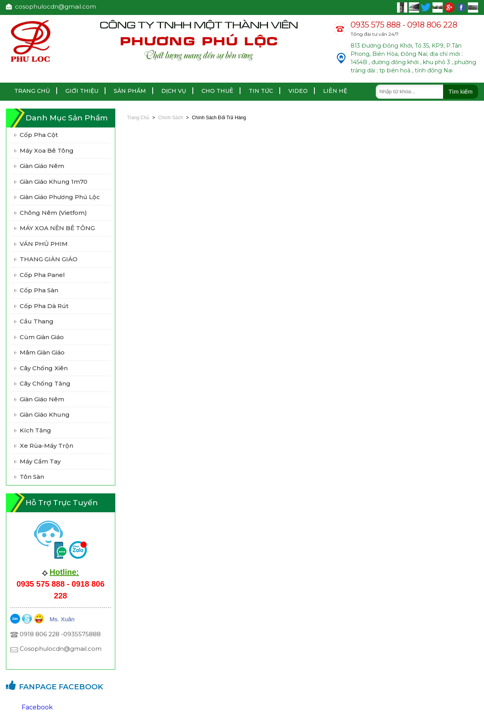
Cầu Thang (37, 321)
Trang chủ (32, 90)
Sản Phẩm (130, 90)
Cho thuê (217, 90)
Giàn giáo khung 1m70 (53, 181)
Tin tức (261, 90)
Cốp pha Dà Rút (44, 306)
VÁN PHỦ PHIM (44, 243)
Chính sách (170, 117)
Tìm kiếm (461, 91)
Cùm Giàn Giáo (42, 337)
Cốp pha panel (42, 275)
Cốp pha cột (39, 134)
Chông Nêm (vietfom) (53, 212)
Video (298, 90)
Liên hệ (335, 90)
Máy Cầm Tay (40, 461)
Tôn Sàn (32, 476)
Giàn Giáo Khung (45, 414)
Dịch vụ (173, 90)
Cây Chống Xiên (44, 368)
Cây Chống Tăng (45, 383)
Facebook (37, 707)
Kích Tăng (35, 430)
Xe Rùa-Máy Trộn (46, 445)
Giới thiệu (81, 90)
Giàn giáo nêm (42, 166)
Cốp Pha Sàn (39, 290)
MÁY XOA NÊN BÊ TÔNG (57, 228)
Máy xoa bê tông (47, 150)
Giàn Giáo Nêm (42, 399)
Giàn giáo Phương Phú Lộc (60, 197)
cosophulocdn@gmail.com (51, 6)
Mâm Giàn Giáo (42, 352)
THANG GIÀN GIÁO (49, 259)
